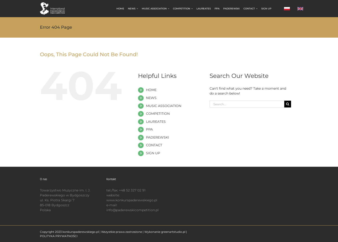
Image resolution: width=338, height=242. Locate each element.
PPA (149, 129)
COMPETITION (158, 113)
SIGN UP (153, 153)
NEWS (151, 98)
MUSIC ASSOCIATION (163, 106)
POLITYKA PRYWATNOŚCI (59, 236)
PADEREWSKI (157, 137)
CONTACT (154, 145)
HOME (151, 90)
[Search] (287, 104)
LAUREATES (156, 121)
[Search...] (247, 104)
